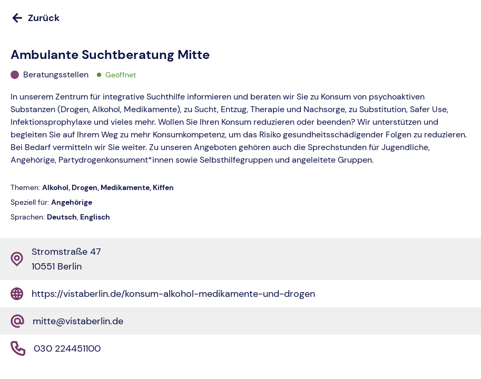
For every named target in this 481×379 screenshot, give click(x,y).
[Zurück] (240, 18)
